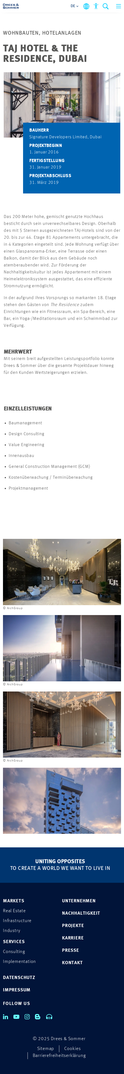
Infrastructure (17, 921)
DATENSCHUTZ (19, 978)
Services (14, 942)
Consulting (14, 952)
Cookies (72, 1049)
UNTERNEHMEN (79, 901)
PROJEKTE (73, 926)
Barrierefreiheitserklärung (59, 1055)
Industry (11, 931)
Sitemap (45, 1049)
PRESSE (70, 950)
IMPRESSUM (17, 990)
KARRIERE (73, 938)
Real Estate (14, 911)
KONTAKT (72, 963)
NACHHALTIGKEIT (81, 913)
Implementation (19, 961)
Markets (13, 901)
